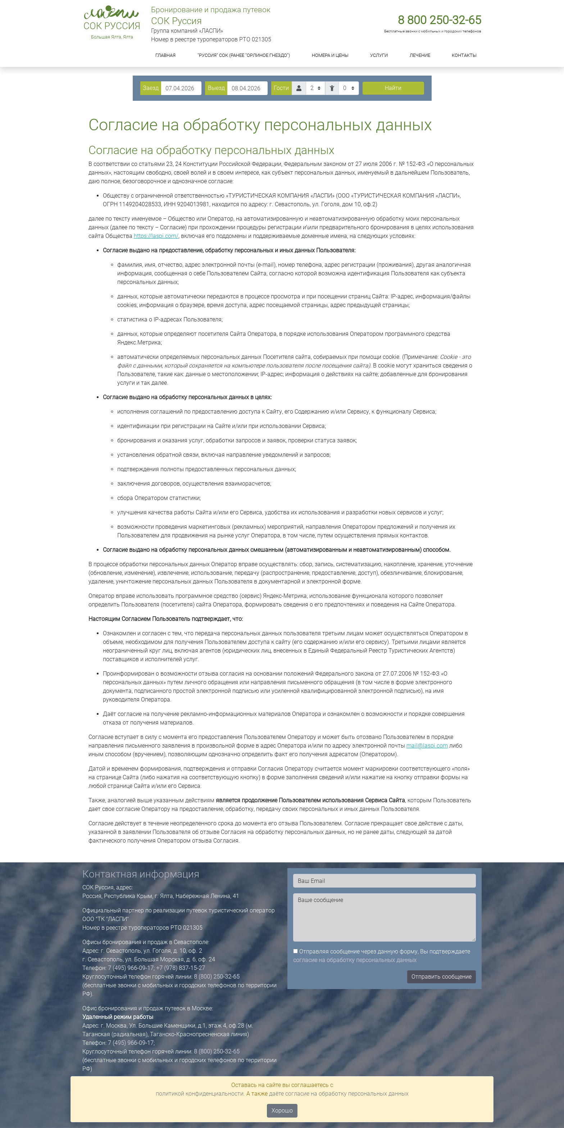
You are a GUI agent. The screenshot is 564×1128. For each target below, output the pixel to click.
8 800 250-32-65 (439, 20)
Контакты (464, 55)
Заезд (151, 88)
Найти (393, 88)
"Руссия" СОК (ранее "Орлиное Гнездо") (243, 55)
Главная (165, 55)
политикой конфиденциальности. (200, 1093)
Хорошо (282, 1110)
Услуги (379, 55)
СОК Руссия (111, 26)
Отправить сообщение (441, 976)
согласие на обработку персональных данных (355, 960)
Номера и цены (330, 55)
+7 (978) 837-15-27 (180, 968)
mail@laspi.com (427, 745)
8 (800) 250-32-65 (217, 976)
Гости (281, 88)
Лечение (420, 55)
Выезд (216, 88)
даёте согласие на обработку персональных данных (339, 1093)
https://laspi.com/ (156, 236)
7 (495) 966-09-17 (131, 968)
